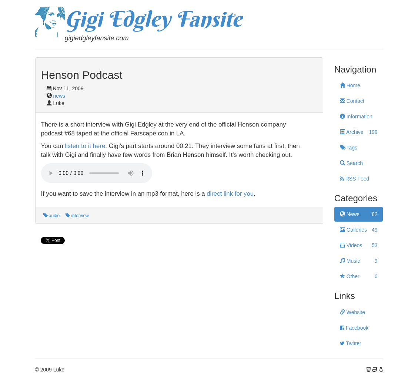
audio (51, 215)
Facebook (354, 328)
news (59, 96)
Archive (359, 132)
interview (77, 215)
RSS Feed (354, 179)
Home (350, 85)
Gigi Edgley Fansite (153, 19)
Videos (359, 245)
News (359, 214)
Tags (348, 148)
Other (359, 276)
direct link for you (230, 193)
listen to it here (85, 145)
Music (359, 261)
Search (351, 163)
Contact (352, 101)
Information (356, 117)
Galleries (359, 229)
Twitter (350, 343)
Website (352, 312)
